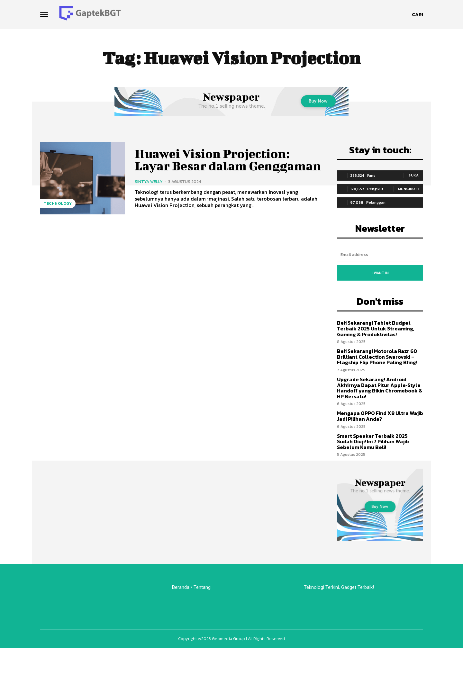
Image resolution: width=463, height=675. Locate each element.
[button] (417, 14)
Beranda (180, 587)
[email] (380, 254)
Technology (58, 203)
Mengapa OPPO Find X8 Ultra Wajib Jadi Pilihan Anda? (380, 416)
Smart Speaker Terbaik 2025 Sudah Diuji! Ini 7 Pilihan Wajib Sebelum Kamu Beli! (373, 441)
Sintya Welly (149, 181)
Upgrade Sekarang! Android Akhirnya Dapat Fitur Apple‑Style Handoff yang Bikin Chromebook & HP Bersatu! (379, 387)
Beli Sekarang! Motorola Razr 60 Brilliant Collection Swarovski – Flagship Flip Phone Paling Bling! (377, 356)
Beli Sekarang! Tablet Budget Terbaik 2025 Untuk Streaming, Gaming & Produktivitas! (375, 328)
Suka (413, 175)
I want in (380, 273)
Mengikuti (408, 188)
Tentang (203, 587)
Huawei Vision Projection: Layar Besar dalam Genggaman (228, 160)
